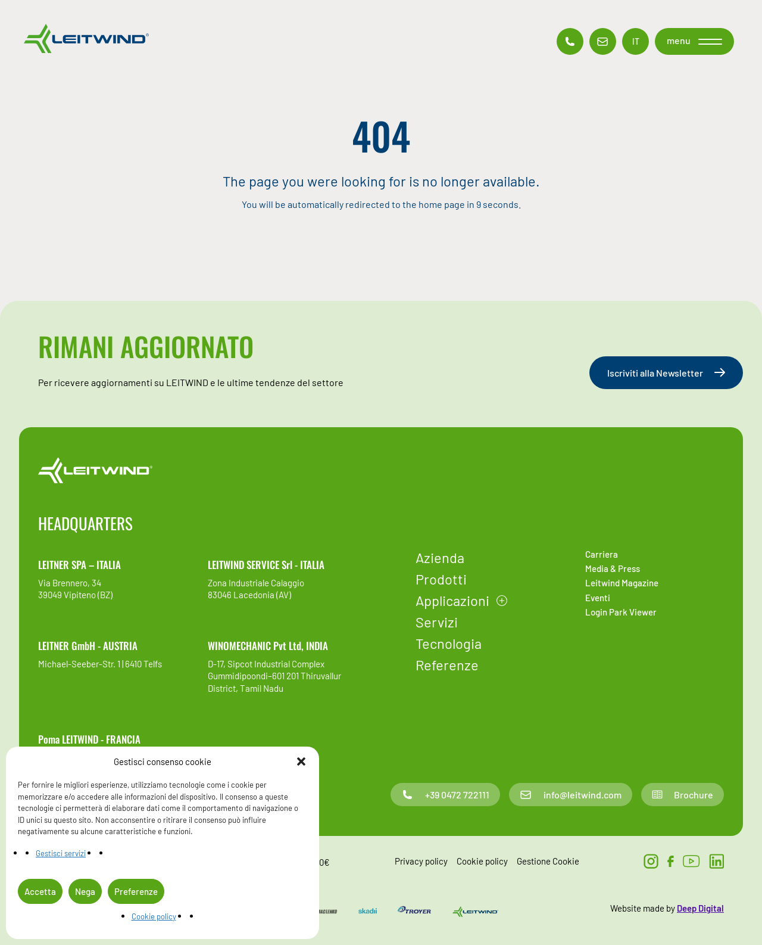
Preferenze (136, 891)
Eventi (597, 597)
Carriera (601, 554)
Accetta (40, 891)
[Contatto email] (602, 41)
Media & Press (612, 568)
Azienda (440, 557)
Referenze (447, 664)
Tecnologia (449, 643)
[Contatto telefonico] (570, 41)
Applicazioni (452, 600)
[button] (301, 761)
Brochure (682, 794)
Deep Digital (700, 908)
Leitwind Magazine (621, 582)
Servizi (437, 621)
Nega (85, 891)
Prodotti (441, 578)
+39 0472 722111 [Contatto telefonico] (445, 794)
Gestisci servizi (61, 853)
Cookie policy (154, 916)
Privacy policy (421, 861)
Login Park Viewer (621, 612)
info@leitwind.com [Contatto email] (571, 794)
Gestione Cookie (548, 861)
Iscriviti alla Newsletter (666, 372)
